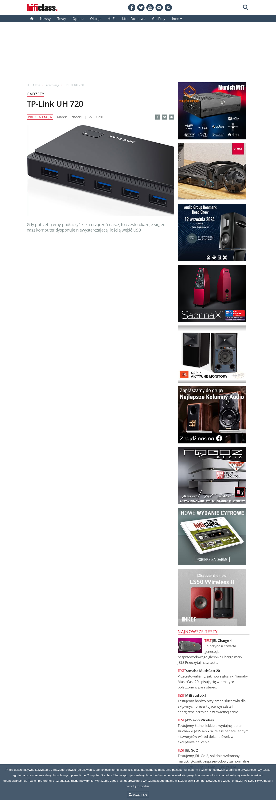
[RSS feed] (168, 7)
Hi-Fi (111, 18)
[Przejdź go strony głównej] (42, 7)
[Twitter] (141, 7)
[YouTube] (150, 7)
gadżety (159, 18)
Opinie (78, 18)
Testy (61, 18)
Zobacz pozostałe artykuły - (139, 524)
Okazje (96, 18)
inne (175, 18)
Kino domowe (134, 18)
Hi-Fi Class (33, 85)
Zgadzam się (138, 794)
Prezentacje (52, 85)
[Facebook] (131, 7)
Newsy (45, 18)
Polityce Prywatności (257, 780)
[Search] (245, 7)
